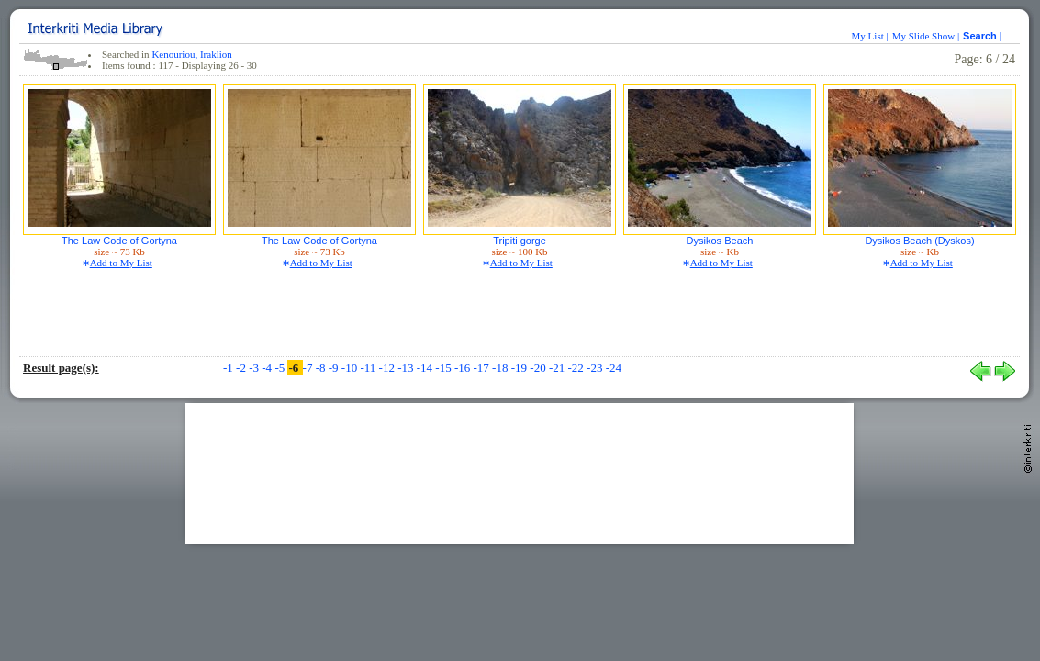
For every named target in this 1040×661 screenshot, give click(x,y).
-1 (229, 368)
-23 (596, 368)
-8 (322, 368)
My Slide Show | (925, 35)
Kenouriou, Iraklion (191, 54)
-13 (407, 368)
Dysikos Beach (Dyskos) (919, 240)
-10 (351, 368)
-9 (335, 368)
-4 (268, 368)
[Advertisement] (519, 472)
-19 (521, 368)
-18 (501, 368)
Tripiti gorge (519, 240)
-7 (309, 368)
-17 (483, 368)
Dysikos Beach (720, 240)
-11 (369, 368)
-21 (558, 368)
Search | (984, 35)
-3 (255, 368)
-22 (577, 368)
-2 (242, 368)
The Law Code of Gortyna (119, 240)
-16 (464, 368)
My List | (870, 35)
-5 (280, 368)
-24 (613, 368)
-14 (426, 368)
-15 (444, 368)
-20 (539, 368)
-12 (388, 368)
